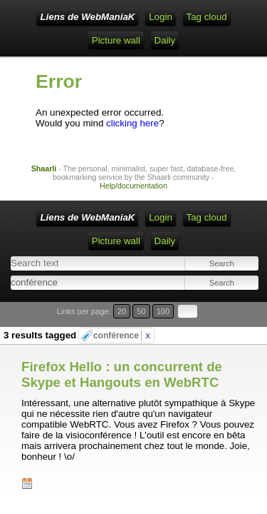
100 (163, 311)
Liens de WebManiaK (87, 16)
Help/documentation (133, 185)
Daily (165, 40)
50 (141, 311)
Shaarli (44, 168)
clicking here (132, 123)
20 (121, 311)
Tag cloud (207, 16)
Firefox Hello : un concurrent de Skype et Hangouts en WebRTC (121, 374)
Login (160, 16)
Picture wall (116, 40)
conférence (121, 336)
